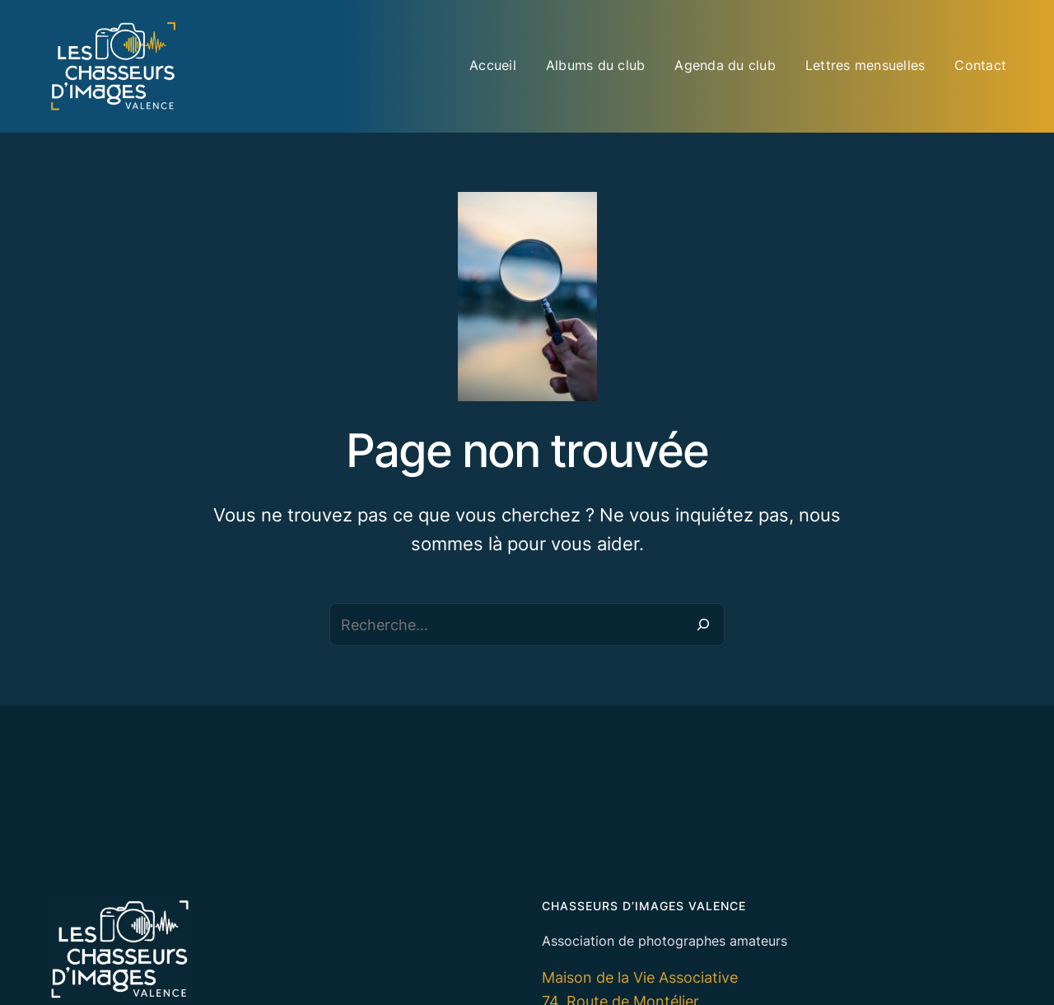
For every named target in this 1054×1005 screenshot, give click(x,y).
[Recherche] (703, 624)
